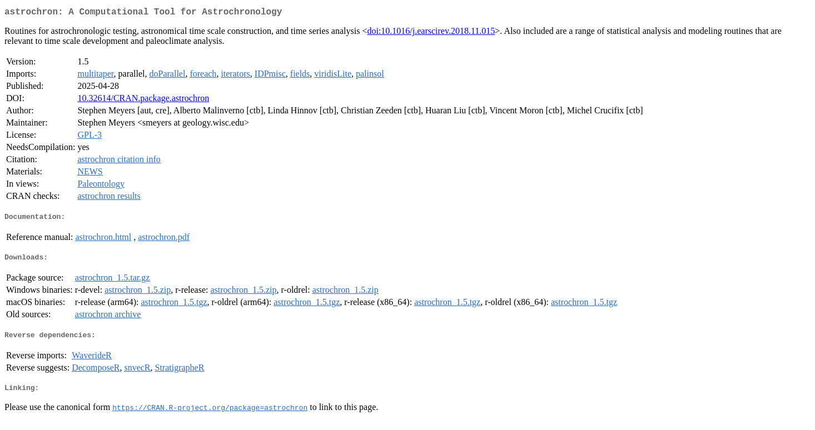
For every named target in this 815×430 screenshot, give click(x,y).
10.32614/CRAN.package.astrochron (143, 100)
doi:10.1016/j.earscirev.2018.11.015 (431, 33)
